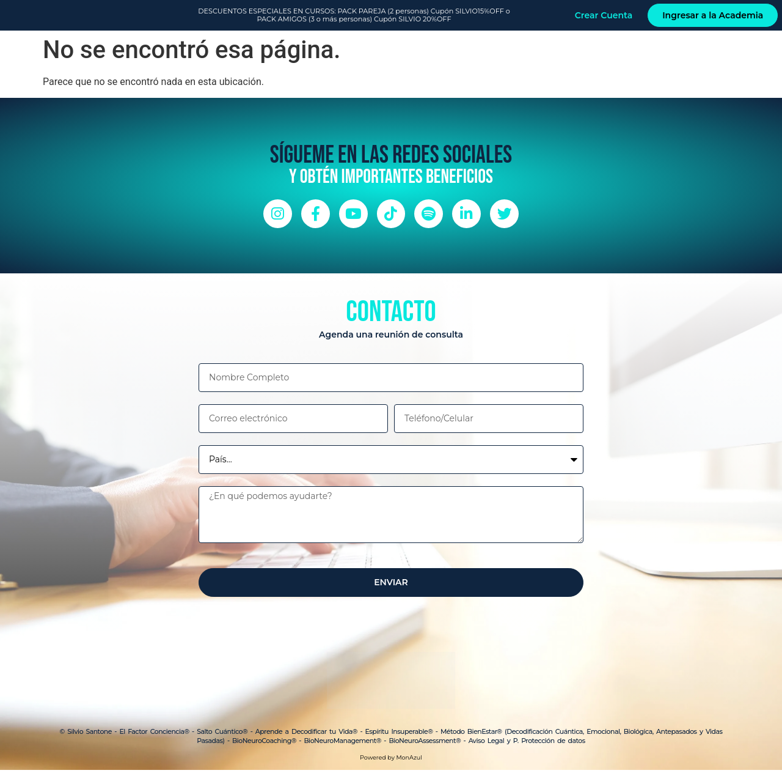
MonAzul (409, 771)
